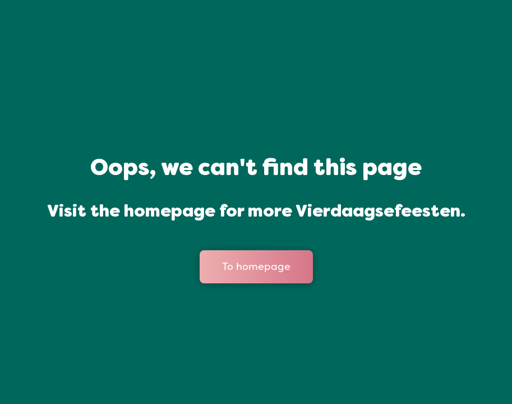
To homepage (256, 266)
